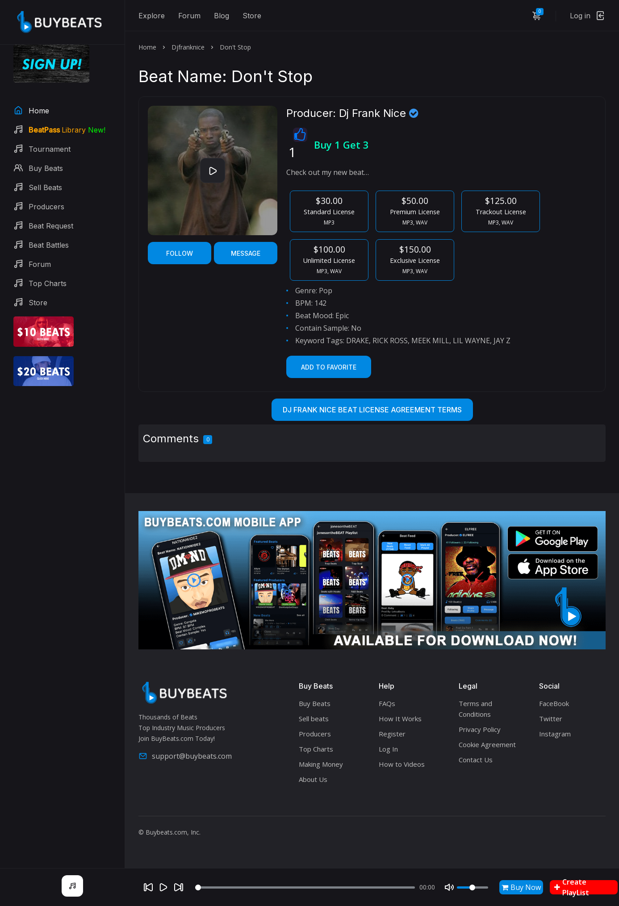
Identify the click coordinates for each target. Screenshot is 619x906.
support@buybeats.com (185, 756)
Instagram (555, 733)
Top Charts (316, 748)
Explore (151, 15)
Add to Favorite (328, 367)
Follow (179, 253)
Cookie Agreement (487, 744)
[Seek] (304, 887)
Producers (315, 733)
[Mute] (449, 887)
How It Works (400, 718)
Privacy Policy (480, 729)
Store (252, 15)
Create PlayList (571, 887)
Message (245, 253)
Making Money (321, 764)
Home (147, 47)
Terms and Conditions (475, 709)
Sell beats (314, 718)
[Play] (163, 887)
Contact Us (476, 759)
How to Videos (402, 764)
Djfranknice (188, 47)
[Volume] (472, 887)
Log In (388, 748)
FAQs (387, 703)
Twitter (550, 718)
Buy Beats (314, 703)
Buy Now (521, 887)
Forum (189, 15)
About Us (313, 779)
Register (392, 733)
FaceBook (554, 703)
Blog (221, 15)
